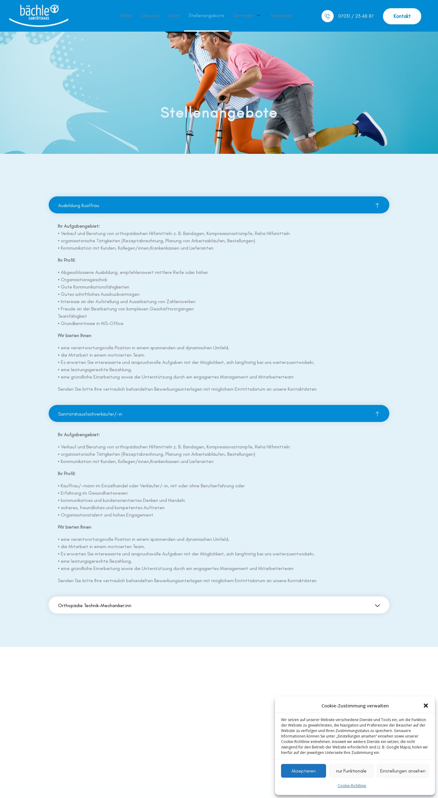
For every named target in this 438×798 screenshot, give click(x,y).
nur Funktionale (351, 771)
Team (174, 15)
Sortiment (247, 15)
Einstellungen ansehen (403, 771)
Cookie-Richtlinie (352, 785)
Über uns (150, 15)
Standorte (282, 15)
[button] (426, 706)
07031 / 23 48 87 (356, 16)
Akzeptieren (303, 771)
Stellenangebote (206, 15)
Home (126, 15)
